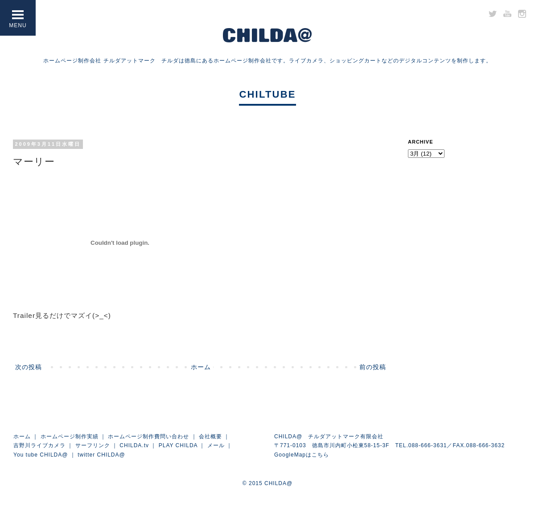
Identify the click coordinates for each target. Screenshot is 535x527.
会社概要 (210, 436)
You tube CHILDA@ (40, 455)
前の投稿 (372, 367)
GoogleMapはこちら (301, 455)
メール (216, 445)
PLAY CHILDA (178, 445)
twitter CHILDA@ (101, 455)
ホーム (201, 367)
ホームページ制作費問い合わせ (148, 436)
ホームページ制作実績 (70, 436)
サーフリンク (92, 445)
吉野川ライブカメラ (39, 445)
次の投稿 (28, 367)
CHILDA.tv (134, 445)
